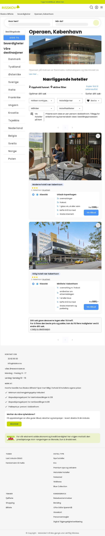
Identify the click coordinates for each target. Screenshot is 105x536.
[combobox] (41, 100)
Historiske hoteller (61, 472)
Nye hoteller (58, 458)
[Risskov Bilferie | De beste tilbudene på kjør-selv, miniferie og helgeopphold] (11, 7)
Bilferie (9, 507)
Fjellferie (9, 498)
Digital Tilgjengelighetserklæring (67, 521)
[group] (65, 175)
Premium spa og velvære (64, 467)
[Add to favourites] (98, 136)
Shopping (10, 502)
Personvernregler (61, 516)
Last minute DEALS (14, 458)
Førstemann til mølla (15, 462)
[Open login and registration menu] (96, 7)
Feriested (57, 477)
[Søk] (96, 23)
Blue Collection (60, 486)
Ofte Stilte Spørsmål (62, 507)
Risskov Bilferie (6, 14)
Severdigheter (23, 14)
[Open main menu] (101, 7)
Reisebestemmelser (62, 498)
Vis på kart (46, 190)
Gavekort (57, 512)
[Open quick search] (91, 7)
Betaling (57, 502)
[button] (28, 23)
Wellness (57, 481)
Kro (54, 462)
